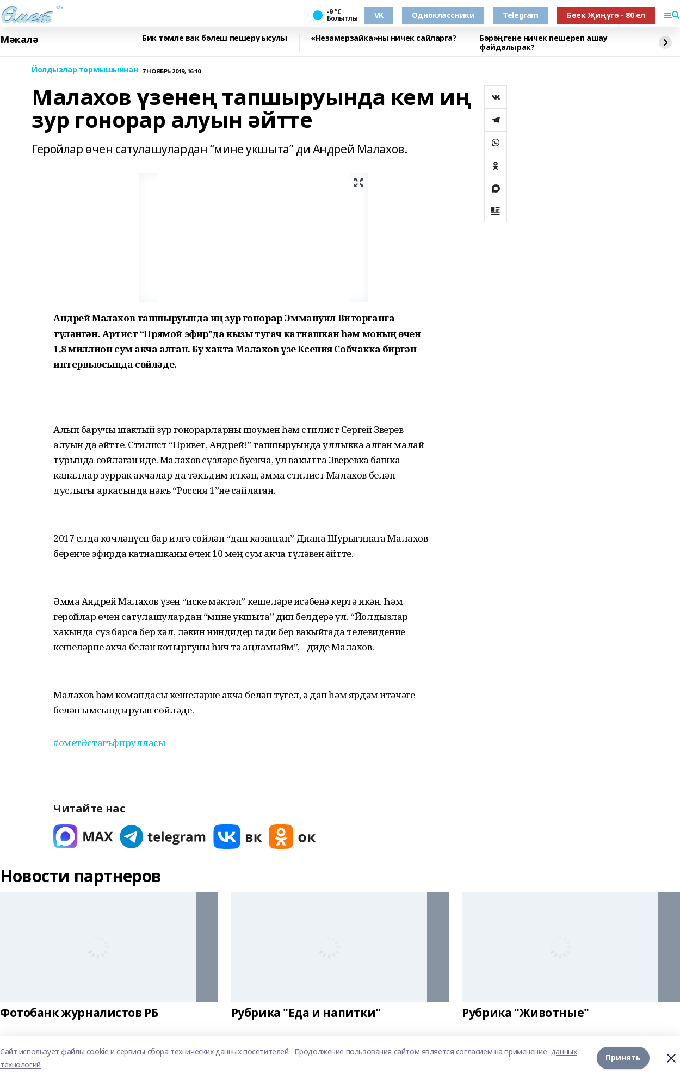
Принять (623, 1058)
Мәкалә (19, 40)
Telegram (521, 15)
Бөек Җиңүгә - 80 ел (606, 15)
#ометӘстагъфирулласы (109, 742)
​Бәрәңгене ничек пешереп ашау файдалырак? (543, 43)
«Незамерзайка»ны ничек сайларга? (383, 38)
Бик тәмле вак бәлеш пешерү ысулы (214, 38)
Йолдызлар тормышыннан (85, 70)
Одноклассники (443, 15)
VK (379, 15)
